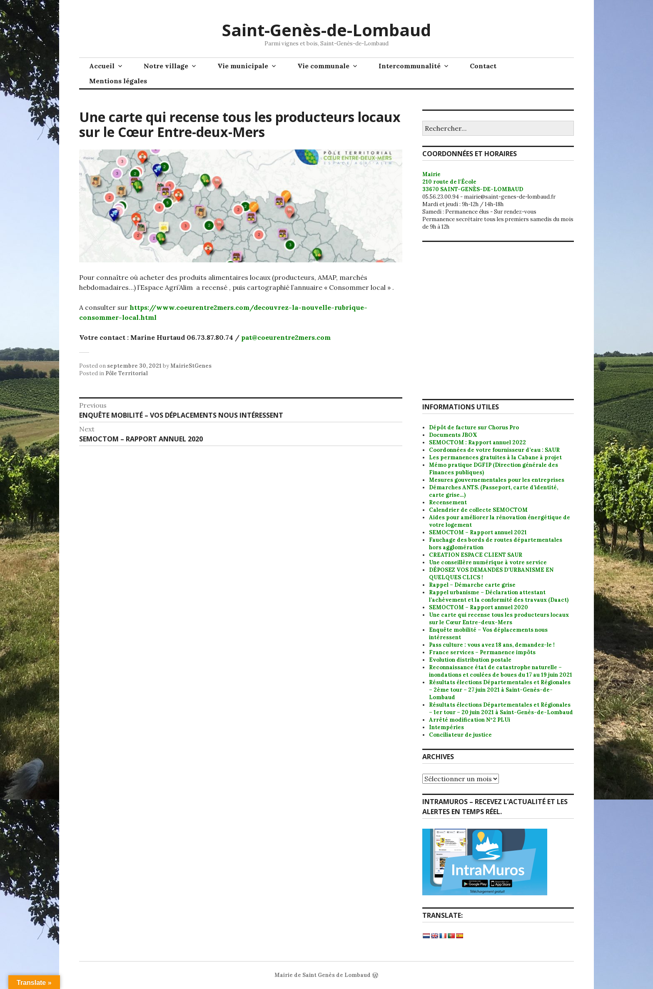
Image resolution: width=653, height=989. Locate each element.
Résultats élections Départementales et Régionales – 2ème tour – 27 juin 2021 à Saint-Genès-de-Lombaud (500, 690)
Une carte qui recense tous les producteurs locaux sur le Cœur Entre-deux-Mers (499, 618)
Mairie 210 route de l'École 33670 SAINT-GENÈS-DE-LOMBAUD (472, 182)
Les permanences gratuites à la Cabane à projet (495, 457)
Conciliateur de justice (460, 734)
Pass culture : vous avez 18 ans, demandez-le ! (492, 644)
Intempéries (446, 727)
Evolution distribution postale (470, 659)
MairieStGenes (191, 365)
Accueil (102, 66)
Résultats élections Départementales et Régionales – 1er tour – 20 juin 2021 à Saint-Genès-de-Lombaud (501, 708)
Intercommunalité (410, 66)
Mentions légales (118, 81)
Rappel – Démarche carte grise (472, 584)
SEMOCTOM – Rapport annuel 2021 (478, 532)
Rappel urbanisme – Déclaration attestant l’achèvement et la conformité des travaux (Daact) (498, 596)
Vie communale (323, 66)
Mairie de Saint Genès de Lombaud (322, 975)
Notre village (166, 66)
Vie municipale (242, 66)
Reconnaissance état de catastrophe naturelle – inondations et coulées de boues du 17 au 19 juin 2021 (500, 671)
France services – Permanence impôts (482, 652)
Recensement (448, 502)
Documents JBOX (453, 434)
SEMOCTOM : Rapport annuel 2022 (477, 442)
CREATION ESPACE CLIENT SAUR (475, 554)
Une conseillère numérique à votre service (488, 562)
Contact (483, 66)
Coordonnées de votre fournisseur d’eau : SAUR (494, 449)
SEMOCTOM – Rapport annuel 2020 (478, 607)
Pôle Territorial (126, 373)
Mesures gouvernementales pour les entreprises (496, 479)
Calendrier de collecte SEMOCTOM (478, 509)
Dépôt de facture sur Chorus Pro (474, 427)
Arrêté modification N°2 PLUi (469, 719)
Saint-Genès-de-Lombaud (326, 29)
